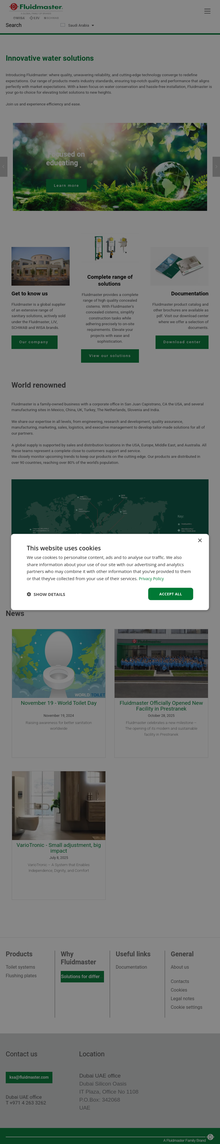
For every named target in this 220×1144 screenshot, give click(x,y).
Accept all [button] (170, 593)
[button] (46, 594)
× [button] (200, 540)
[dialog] (110, 572)
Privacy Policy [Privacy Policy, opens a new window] (152, 578)
